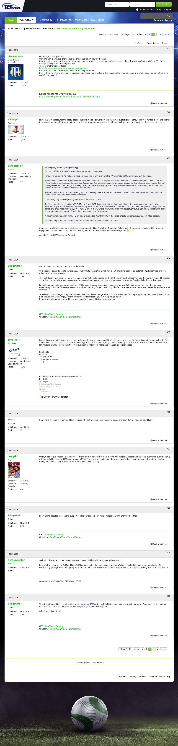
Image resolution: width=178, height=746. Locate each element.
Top (168, 676)
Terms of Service (156, 676)
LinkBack (138, 43)
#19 (168, 552)
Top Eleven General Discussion (37, 28)
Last (167, 34)
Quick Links (81, 19)
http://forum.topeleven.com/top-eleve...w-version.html (63, 68)
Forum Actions (63, 19)
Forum (11, 20)
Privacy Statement (137, 676)
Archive (123, 676)
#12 (168, 112)
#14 (168, 258)
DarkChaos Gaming (53, 314)
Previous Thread (83, 663)
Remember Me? (146, 9)
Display (165, 43)
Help (159, 9)
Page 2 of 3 (129, 34)
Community (46, 19)
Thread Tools (152, 43)
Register (168, 9)
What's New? (26, 20)
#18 (168, 508)
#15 (168, 332)
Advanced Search (163, 20)
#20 (168, 596)
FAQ (93, 19)
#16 (168, 412)
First (140, 34)
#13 (168, 158)
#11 (168, 48)
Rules (101, 19)
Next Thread (97, 663)
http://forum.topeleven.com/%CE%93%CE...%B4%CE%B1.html (69, 96)
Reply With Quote (159, 103)
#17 (168, 449)
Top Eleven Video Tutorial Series (66, 317)
